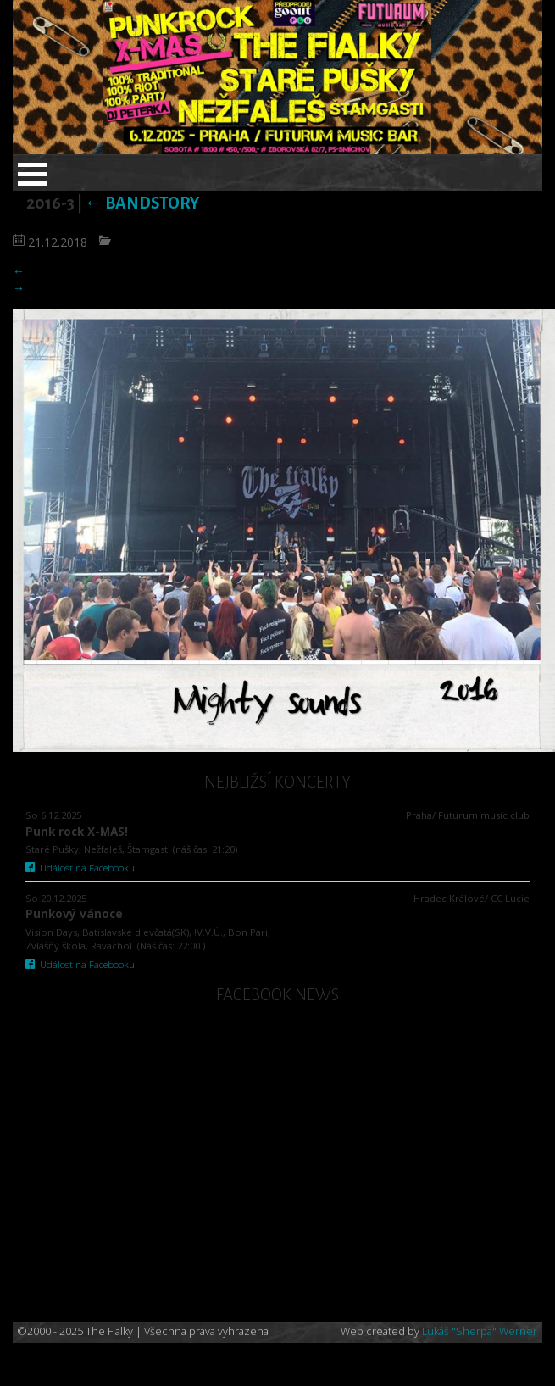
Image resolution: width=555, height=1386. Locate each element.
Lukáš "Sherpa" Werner (479, 1331)
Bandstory (142, 203)
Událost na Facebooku (80, 867)
